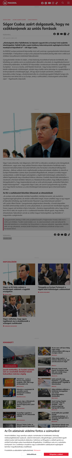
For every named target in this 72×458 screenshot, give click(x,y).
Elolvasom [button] (37, 450)
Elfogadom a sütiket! (56, 454)
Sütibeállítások (31, 454)
